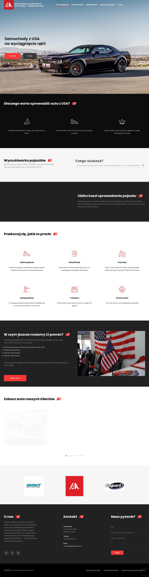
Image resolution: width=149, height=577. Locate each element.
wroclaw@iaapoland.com (72, 546)
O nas (29, 56)
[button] (66, 455)
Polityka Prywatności (111, 570)
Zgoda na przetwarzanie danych (133, 570)
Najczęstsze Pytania (93, 570)
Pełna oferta (15, 378)
